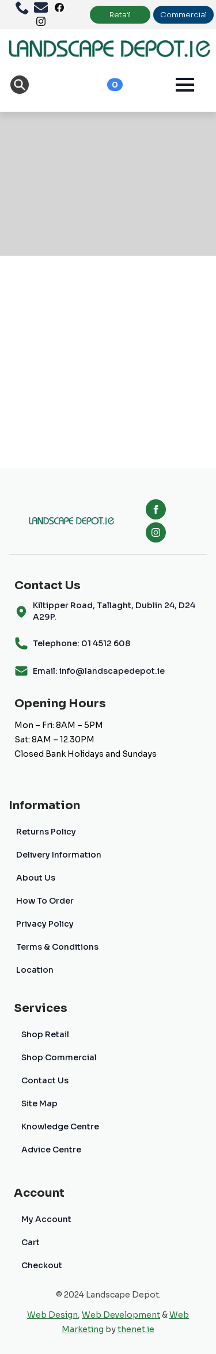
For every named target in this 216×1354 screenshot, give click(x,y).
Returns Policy (46, 831)
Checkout (41, 1265)
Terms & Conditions (57, 947)
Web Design (52, 1315)
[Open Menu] (185, 84)
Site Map (39, 1103)
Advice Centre (51, 1149)
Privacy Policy (45, 924)
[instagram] (156, 532)
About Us (35, 878)
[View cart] (102, 84)
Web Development (121, 1315)
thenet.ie (136, 1329)
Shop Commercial (59, 1057)
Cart (30, 1242)
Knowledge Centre (60, 1126)
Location (35, 970)
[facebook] (156, 509)
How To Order (45, 901)
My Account (46, 1219)
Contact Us (45, 1080)
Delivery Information (58, 854)
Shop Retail (45, 1034)
